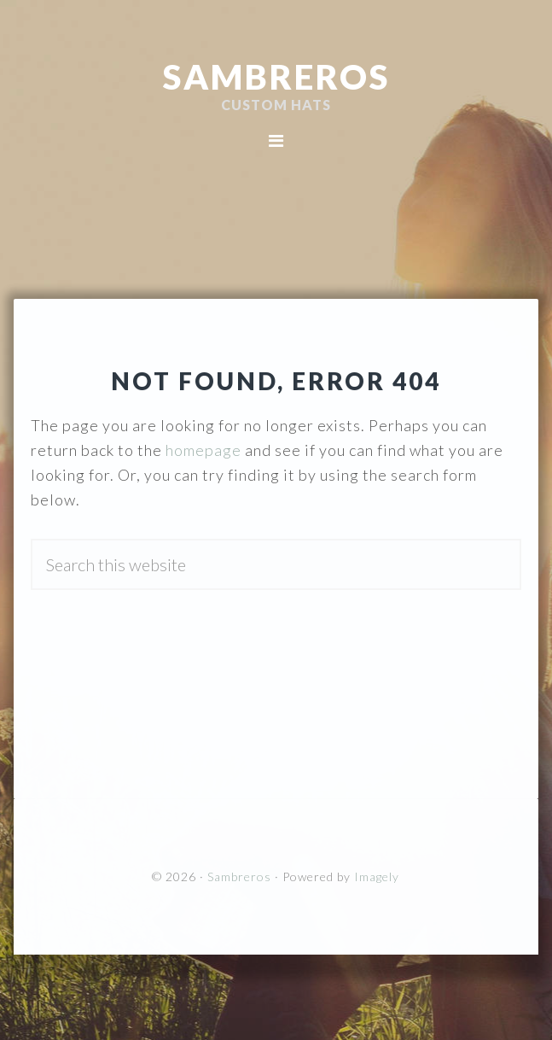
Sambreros (276, 76)
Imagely (376, 876)
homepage (203, 450)
